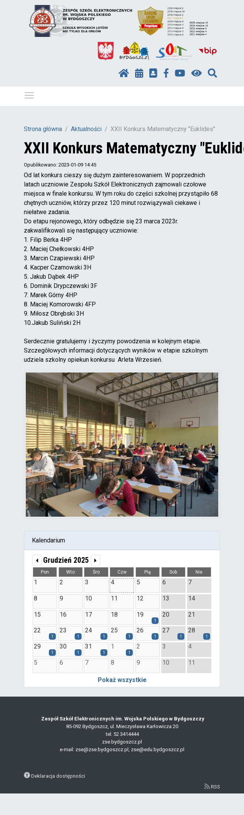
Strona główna (43, 129)
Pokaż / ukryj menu (30, 94)
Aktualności (86, 129)
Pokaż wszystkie (122, 680)
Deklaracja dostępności (58, 776)
